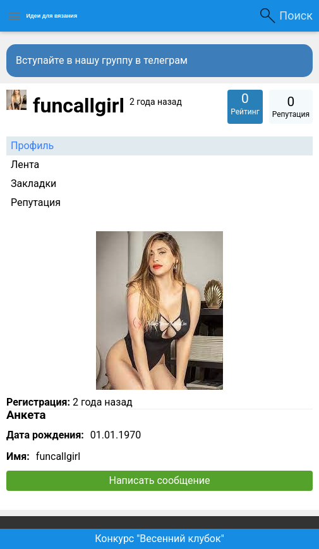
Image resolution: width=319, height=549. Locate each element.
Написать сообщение (159, 480)
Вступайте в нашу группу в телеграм (102, 60)
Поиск (296, 15)
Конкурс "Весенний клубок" (159, 539)
